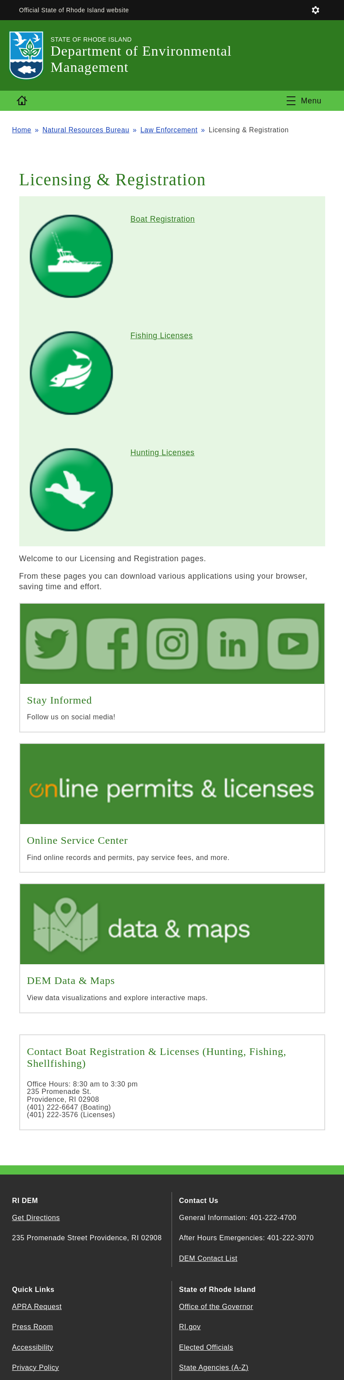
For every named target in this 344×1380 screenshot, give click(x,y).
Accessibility (32, 1347)
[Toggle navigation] (304, 100)
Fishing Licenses (161, 335)
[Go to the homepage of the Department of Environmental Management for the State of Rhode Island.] (31, 55)
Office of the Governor (216, 1306)
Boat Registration (162, 219)
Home (22, 130)
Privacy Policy (35, 1367)
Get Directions (36, 1217)
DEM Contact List (208, 1258)
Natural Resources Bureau (86, 130)
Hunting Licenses (162, 452)
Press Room (32, 1326)
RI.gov (190, 1326)
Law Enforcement (169, 130)
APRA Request (37, 1306)
